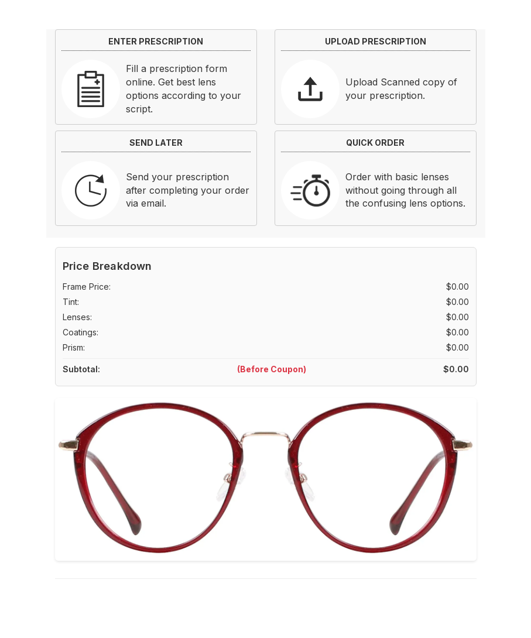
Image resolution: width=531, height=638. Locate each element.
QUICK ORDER (375, 143)
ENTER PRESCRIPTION (155, 41)
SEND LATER (156, 143)
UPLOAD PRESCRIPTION (375, 41)
